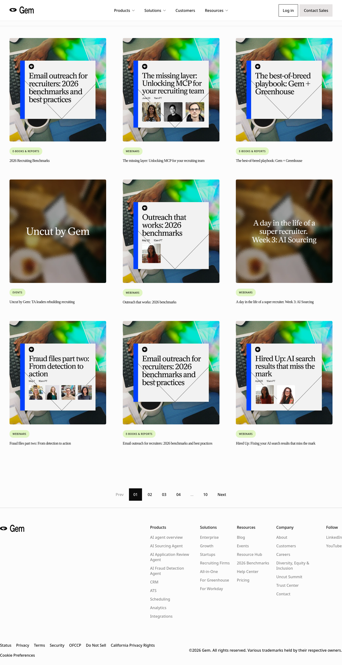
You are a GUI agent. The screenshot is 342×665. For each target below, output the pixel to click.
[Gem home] (23, 10)
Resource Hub (249, 554)
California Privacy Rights (133, 645)
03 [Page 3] (164, 494)
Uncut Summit (289, 576)
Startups (207, 554)
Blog (241, 537)
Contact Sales (316, 10)
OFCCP (75, 645)
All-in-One (209, 571)
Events (243, 546)
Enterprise (209, 537)
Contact (283, 594)
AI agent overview (166, 537)
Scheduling (160, 599)
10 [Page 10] (205, 494)
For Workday (211, 588)
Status (5, 645)
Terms (39, 645)
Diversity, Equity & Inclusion (292, 565)
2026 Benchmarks (253, 563)
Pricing (243, 580)
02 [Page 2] (150, 494)
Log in (288, 10)
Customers (185, 10)
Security (57, 645)
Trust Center (287, 585)
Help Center (247, 571)
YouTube (334, 546)
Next (222, 494)
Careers (283, 554)
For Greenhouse (214, 580)
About (281, 537)
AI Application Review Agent (169, 557)
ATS (153, 590)
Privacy (22, 645)
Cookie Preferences (17, 655)
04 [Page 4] (178, 494)
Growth (207, 546)
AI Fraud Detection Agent (167, 571)
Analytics (158, 607)
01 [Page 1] (135, 494)
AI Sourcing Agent (166, 546)
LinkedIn (334, 537)
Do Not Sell (96, 645)
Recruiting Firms (215, 563)
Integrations (161, 616)
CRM (154, 582)
